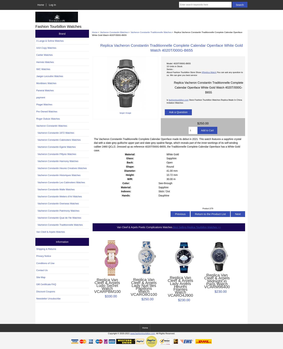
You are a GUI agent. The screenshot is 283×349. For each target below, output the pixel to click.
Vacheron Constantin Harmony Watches (57, 161)
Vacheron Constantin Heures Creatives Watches (61, 168)
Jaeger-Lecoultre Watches (49, 76)
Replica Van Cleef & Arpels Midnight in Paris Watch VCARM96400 (217, 281)
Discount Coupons (45, 291)
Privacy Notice (43, 256)
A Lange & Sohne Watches (50, 40)
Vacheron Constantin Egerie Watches (56, 147)
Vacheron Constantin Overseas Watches (57, 203)
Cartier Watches (44, 55)
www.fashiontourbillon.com (142, 333)
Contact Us (42, 270)
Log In (52, 4)
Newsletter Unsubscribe (48, 298)
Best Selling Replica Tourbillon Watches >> (196, 227)
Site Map (40, 277)
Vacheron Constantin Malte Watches (55, 189)
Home (40, 4)
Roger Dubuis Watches (48, 118)
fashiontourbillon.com (179, 100)
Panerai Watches (45, 90)
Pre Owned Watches (46, 111)
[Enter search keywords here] (205, 5)
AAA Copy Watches (46, 48)
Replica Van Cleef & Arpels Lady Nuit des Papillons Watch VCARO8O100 (144, 287)
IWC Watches (43, 69)
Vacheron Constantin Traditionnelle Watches (151, 32)
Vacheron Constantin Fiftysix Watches (56, 154)
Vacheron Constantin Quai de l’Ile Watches (58, 217)
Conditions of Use (45, 263)
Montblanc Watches (46, 83)
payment (40, 97)
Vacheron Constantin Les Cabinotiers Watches (60, 182)
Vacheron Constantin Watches (114, 32)
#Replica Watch (209, 72)
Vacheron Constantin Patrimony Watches (57, 210)
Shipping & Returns (46, 249)
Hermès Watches (45, 62)
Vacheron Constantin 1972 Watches (55, 132)
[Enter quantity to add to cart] (193, 130)
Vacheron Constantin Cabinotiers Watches (58, 140)
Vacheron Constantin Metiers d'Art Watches (59, 196)
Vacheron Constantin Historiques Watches (58, 175)
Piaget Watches (44, 104)
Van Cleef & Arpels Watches (50, 232)
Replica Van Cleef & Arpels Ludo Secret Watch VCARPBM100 (107, 285)
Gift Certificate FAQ (46, 284)
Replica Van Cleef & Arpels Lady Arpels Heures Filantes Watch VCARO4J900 (180, 286)
